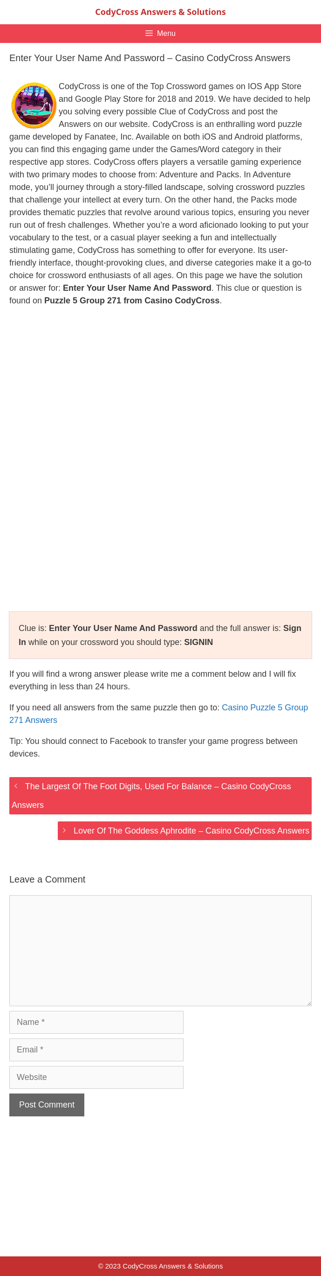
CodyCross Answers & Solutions (160, 11)
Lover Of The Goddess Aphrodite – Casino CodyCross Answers (191, 830)
